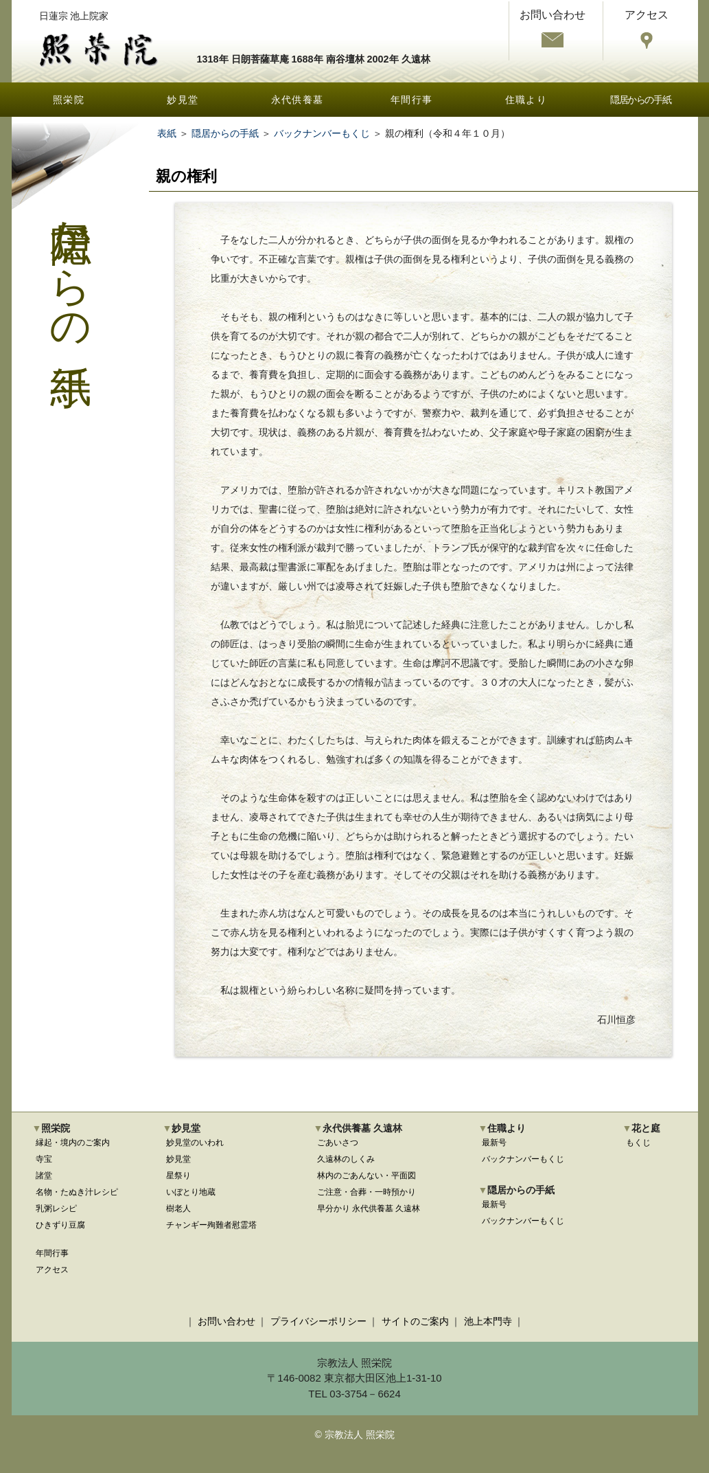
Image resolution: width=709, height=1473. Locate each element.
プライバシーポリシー (318, 1321)
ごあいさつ (337, 1142)
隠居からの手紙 (640, 99)
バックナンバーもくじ (322, 133)
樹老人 (178, 1208)
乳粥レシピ (56, 1208)
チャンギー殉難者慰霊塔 (211, 1225)
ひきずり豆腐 (60, 1225)
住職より (526, 99)
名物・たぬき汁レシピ (77, 1192)
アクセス (52, 1269)
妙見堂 (182, 99)
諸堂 (44, 1175)
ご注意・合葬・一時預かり (366, 1192)
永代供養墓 (297, 99)
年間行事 (412, 99)
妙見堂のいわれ (195, 1142)
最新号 (494, 1142)
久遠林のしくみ (346, 1159)
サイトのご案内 (415, 1321)
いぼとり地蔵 (191, 1192)
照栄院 (68, 99)
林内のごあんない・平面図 (366, 1175)
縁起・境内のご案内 (73, 1142)
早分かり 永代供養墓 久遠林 (369, 1208)
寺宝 (44, 1159)
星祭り (178, 1175)
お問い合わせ (226, 1321)
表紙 (166, 133)
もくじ (638, 1142)
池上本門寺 (488, 1321)
